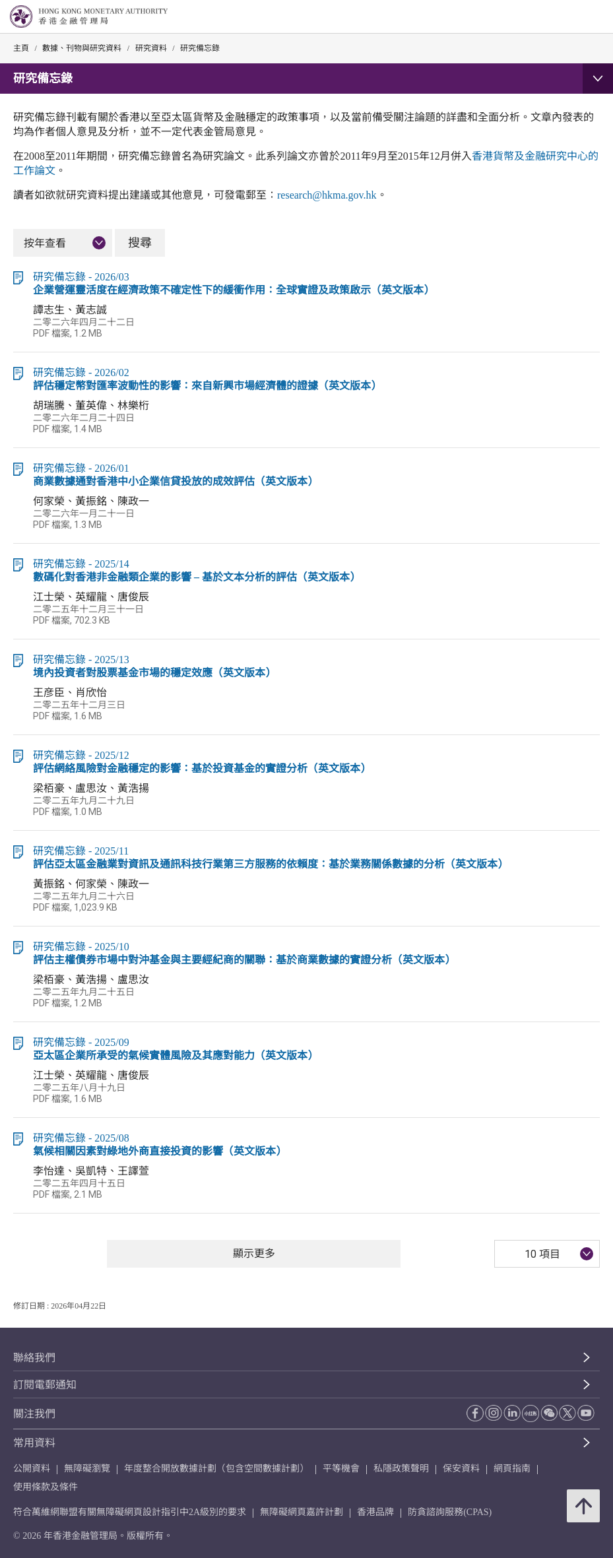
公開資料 (31, 1469)
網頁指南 (512, 1469)
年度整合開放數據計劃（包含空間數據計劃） (216, 1469)
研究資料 (151, 48)
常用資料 (34, 1442)
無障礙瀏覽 (87, 1469)
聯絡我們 (34, 1357)
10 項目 (542, 1254)
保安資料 (461, 1469)
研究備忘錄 (200, 48)
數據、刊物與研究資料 (81, 48)
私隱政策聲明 (401, 1469)
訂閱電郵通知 (45, 1384)
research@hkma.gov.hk (327, 195)
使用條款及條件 (45, 1487)
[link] (569, 17)
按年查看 (45, 243)
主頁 (21, 48)
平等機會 (341, 1469)
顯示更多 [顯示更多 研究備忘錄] (254, 1253)
